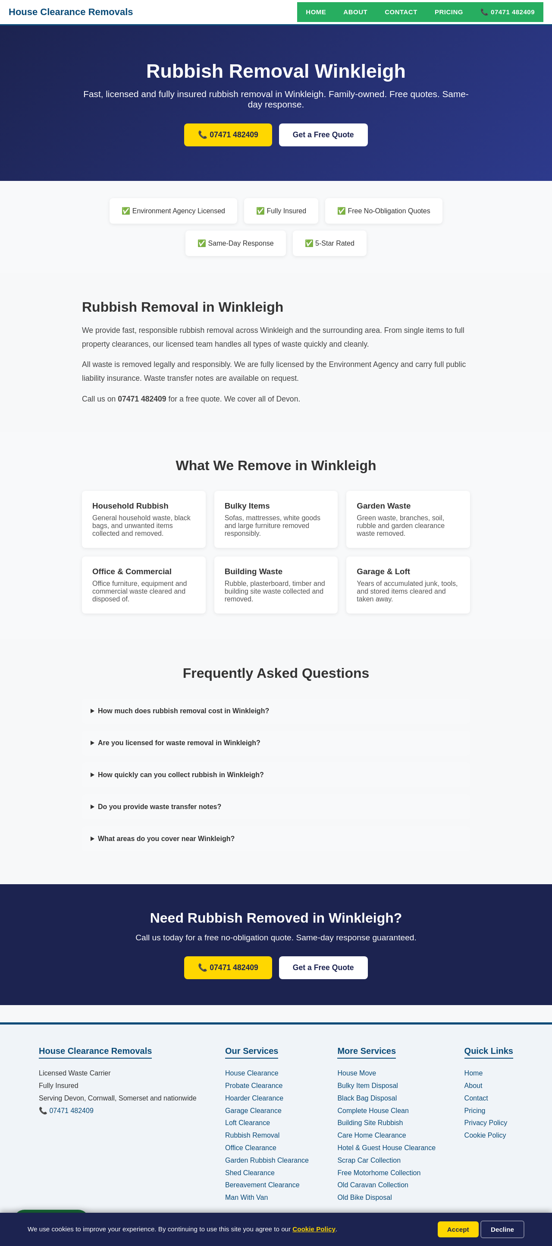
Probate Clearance (253, 1085)
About (355, 12)
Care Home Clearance (371, 1135)
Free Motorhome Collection (378, 1172)
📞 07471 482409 (507, 12)
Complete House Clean (372, 1110)
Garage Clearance (253, 1110)
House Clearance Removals (71, 11)
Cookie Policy (314, 1229)
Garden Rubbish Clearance (267, 1160)
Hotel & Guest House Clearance (386, 1147)
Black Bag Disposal (367, 1098)
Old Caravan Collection (372, 1185)
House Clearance (252, 1073)
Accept (458, 1229)
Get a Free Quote (323, 134)
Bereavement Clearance (262, 1185)
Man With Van (246, 1197)
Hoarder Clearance (254, 1098)
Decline (502, 1229)
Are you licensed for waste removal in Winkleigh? (179, 742)
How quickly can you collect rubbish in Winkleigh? (181, 774)
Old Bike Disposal (364, 1197)
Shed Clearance (250, 1172)
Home (316, 12)
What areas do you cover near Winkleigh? (166, 838)
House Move (356, 1073)
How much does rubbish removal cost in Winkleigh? (183, 711)
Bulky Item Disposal (367, 1085)
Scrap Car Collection (369, 1160)
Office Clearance (250, 1147)
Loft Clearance (247, 1122)
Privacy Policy (486, 1122)
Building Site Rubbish (370, 1122)
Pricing (449, 12)
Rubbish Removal (252, 1135)
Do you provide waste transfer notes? (159, 806)
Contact (401, 12)
